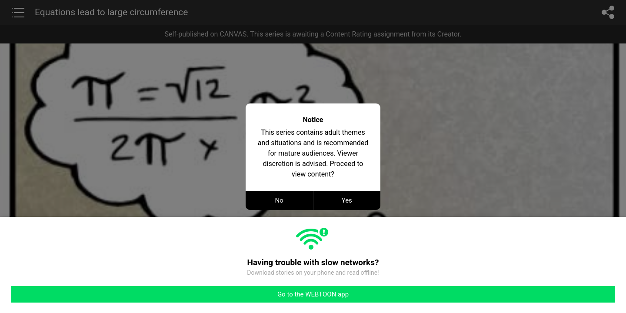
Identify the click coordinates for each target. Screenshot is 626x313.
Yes (347, 200)
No (279, 200)
